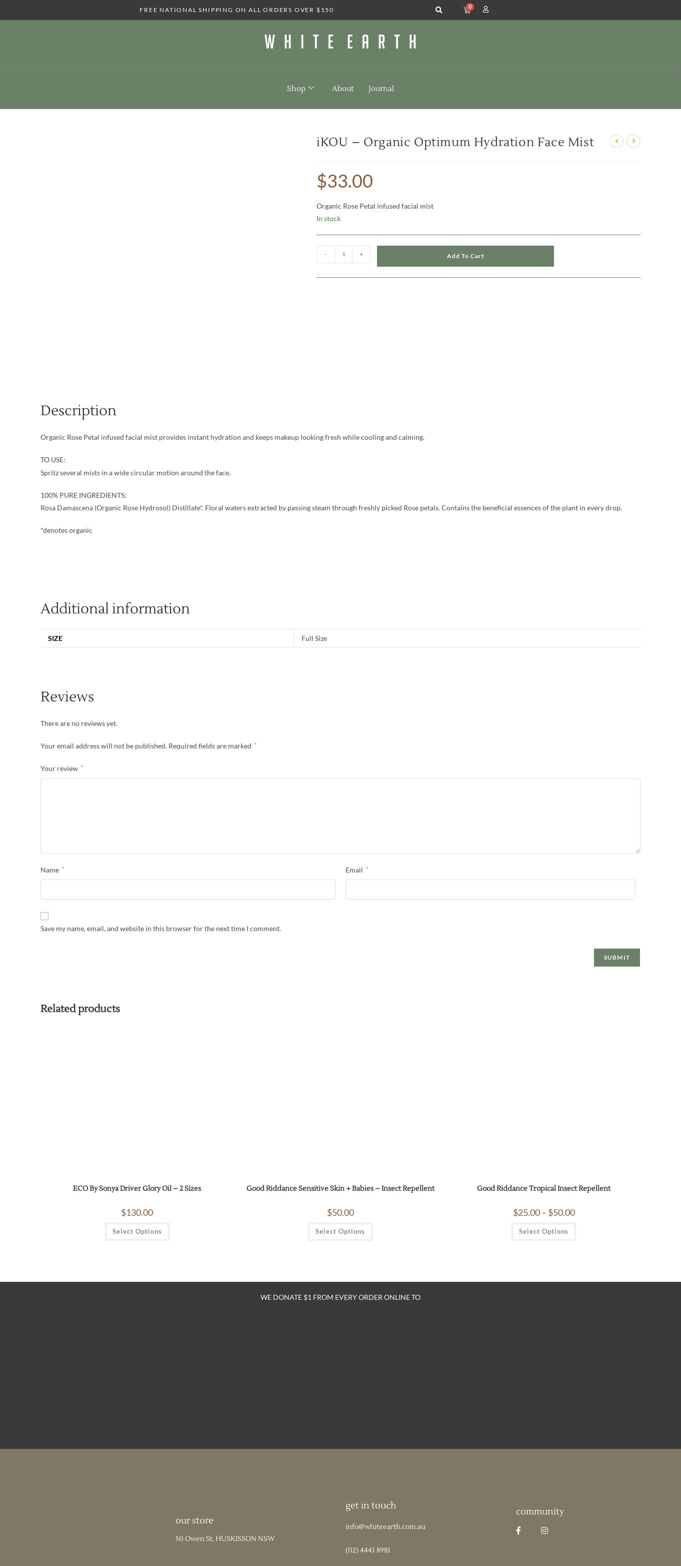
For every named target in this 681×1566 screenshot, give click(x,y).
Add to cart (465, 256)
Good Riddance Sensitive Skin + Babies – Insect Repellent (340, 1112)
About (343, 89)
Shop (300, 89)
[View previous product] (617, 141)
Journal (381, 89)
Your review (61, 691)
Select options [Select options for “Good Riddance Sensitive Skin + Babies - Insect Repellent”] (340, 1155)
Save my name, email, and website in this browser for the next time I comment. (160, 852)
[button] (438, 10)
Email (357, 793)
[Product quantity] (343, 254)
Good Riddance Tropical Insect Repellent (543, 1112)
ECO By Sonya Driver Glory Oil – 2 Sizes (137, 1112)
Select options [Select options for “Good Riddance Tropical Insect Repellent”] (543, 1155)
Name (52, 793)
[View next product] (633, 141)
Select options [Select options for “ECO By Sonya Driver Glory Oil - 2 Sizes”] (137, 1155)
